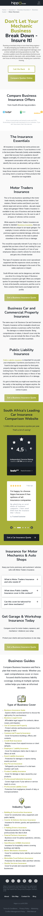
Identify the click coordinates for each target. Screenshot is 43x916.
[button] (15, 528)
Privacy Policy (24, 908)
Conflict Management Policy (15, 911)
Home (4, 10)
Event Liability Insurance (14, 756)
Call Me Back (21, 69)
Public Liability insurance (12, 360)
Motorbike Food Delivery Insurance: (18, 858)
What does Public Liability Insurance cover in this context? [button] (21, 591)
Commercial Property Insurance (17, 733)
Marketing (34, 908)
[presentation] (11, 527)
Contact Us (25, 896)
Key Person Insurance (13, 764)
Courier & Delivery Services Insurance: (20, 820)
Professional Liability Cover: (15, 787)
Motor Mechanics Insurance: (16, 851)
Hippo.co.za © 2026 (21, 903)
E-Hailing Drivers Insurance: (15, 828)
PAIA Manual (31, 911)
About (6, 896)
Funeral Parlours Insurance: (15, 835)
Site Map (15, 896)
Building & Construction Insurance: (18, 812)
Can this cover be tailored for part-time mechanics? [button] (21, 603)
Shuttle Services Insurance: (15, 863)
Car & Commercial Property (15, 726)
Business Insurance (23, 10)
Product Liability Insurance (15, 771)
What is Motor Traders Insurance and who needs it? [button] (21, 580)
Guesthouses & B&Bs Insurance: (17, 843)
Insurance (12, 10)
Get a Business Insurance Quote (21, 297)
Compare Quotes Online (21, 78)
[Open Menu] (39, 3)
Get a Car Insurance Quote (21, 537)
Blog (34, 896)
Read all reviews (27, 471)
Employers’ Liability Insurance (16, 748)
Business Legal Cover (13, 718)
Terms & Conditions (10, 908)
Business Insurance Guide (14, 710)
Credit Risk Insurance (13, 741)
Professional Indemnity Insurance (18, 779)
